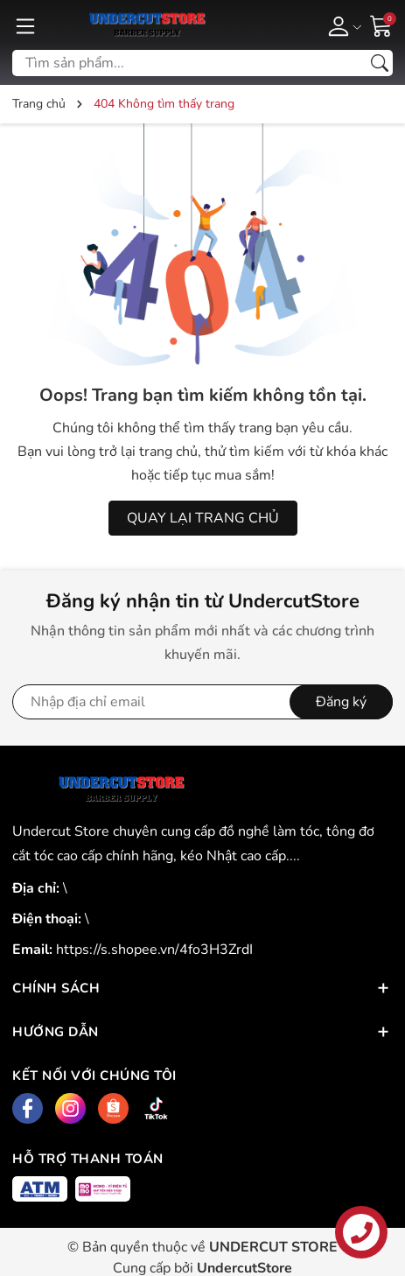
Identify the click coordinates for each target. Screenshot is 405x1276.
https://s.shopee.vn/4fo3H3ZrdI (154, 949)
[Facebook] (27, 1108)
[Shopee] (113, 1108)
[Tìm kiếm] (380, 63)
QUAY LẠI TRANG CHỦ (203, 518)
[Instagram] (70, 1108)
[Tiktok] (156, 1108)
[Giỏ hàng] (381, 24)
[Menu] (25, 25)
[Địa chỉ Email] (202, 701)
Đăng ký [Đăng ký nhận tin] (341, 702)
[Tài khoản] (341, 25)
